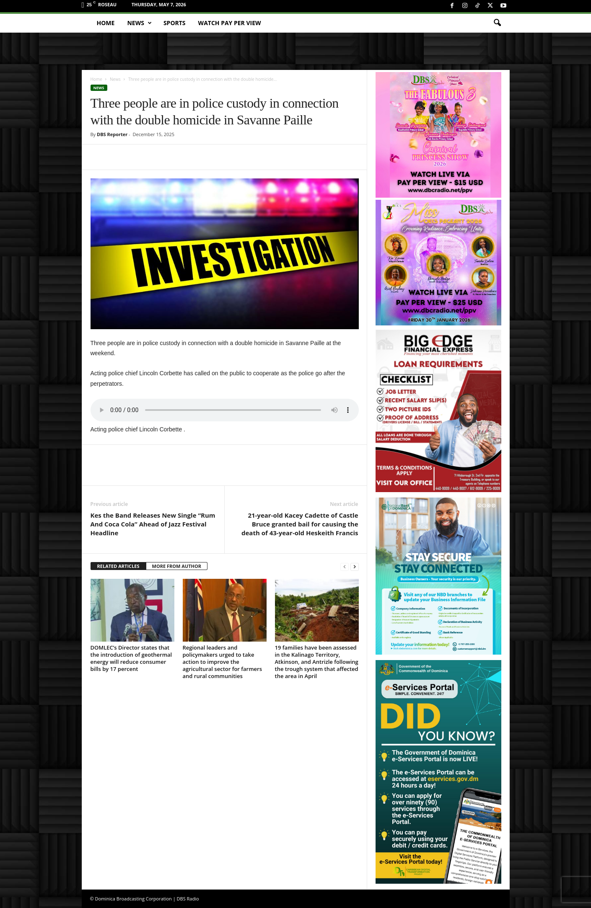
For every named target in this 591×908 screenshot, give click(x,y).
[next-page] (354, 566)
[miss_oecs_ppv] (438, 262)
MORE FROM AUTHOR (176, 566)
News (139, 23)
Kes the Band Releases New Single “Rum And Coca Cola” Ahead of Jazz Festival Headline (153, 524)
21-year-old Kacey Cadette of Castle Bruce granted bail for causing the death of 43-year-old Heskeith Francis (299, 524)
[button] (497, 23)
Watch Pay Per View (229, 23)
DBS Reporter (112, 134)
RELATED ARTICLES (118, 566)
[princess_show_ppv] (438, 135)
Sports (174, 23)
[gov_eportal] (438, 771)
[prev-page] (344, 566)
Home (106, 23)
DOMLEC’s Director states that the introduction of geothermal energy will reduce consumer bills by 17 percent (131, 658)
